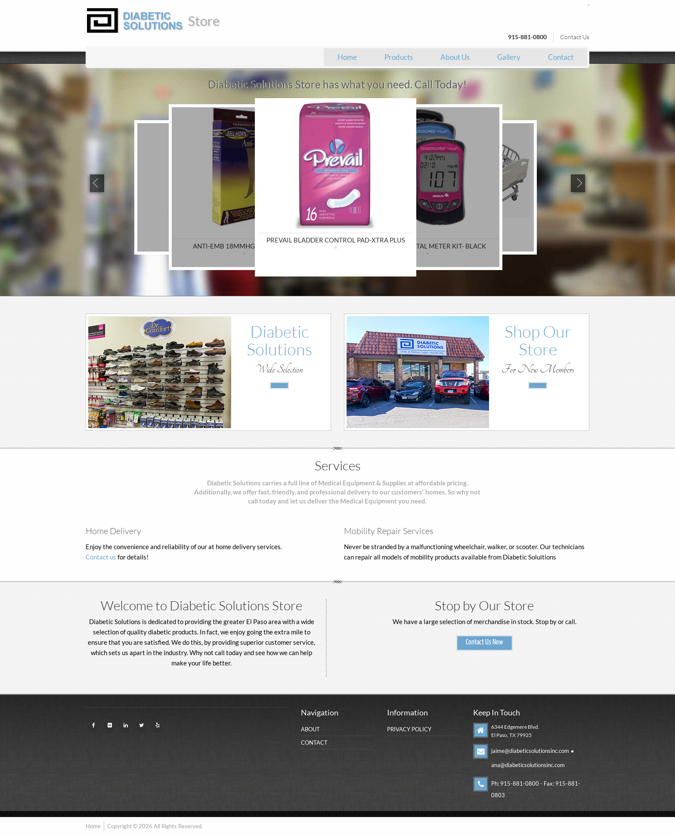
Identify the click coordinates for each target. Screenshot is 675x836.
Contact (560, 57)
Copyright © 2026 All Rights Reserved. (155, 827)
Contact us (101, 557)
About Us (455, 57)
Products (398, 57)
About (310, 729)
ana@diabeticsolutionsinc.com (528, 764)
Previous (96, 183)
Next (578, 183)
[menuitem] (347, 57)
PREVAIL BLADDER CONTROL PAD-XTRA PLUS (335, 240)
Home (347, 57)
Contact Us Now (484, 642)
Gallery (508, 57)
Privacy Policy (409, 729)
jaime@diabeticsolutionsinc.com (530, 750)
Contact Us (574, 36)
